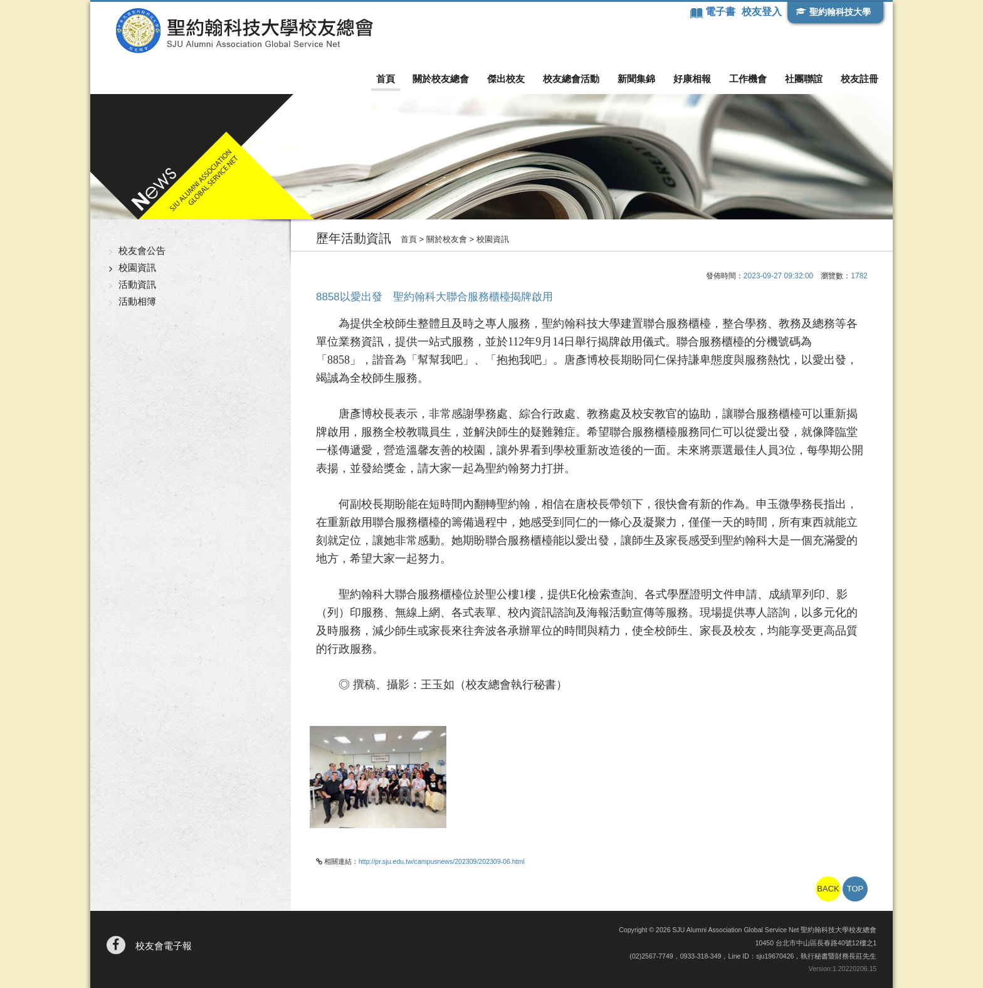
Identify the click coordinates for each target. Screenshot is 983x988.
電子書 (721, 11)
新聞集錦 (636, 78)
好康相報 (692, 78)
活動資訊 (137, 284)
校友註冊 (859, 78)
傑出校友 (506, 78)
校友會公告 (142, 250)
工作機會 (748, 78)
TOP (855, 888)
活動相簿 (137, 301)
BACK (828, 888)
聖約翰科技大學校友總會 (244, 30)
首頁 (385, 78)
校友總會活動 (571, 78)
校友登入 (762, 11)
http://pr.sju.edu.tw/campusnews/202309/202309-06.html (442, 861)
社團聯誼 (804, 78)
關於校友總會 (441, 78)
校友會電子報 (163, 945)
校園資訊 (137, 267)
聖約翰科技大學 (840, 12)
